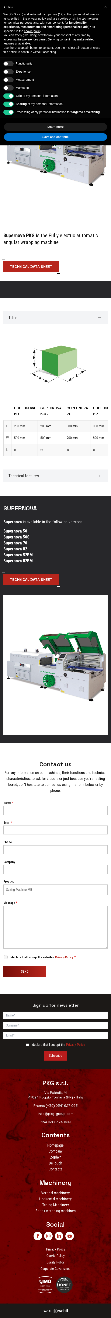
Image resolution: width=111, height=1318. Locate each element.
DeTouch (55, 1163)
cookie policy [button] (32, 31)
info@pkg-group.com (55, 1113)
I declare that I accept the (58, 1045)
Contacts (56, 1169)
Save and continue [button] (55, 137)
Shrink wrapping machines (55, 1211)
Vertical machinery (55, 1193)
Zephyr (55, 1157)
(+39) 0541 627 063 (62, 1105)
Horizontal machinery (55, 1199)
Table (12, 317)
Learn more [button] (55, 126)
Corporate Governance (55, 1269)
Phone (7, 842)
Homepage (55, 1145)
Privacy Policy (64, 957)
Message (10, 903)
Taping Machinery (55, 1205)
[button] (105, 6)
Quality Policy (56, 1262)
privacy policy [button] (37, 18)
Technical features (23, 475)
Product (8, 881)
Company (9, 862)
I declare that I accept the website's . (43, 957)
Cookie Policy (55, 1256)
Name (8, 802)
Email (7, 822)
